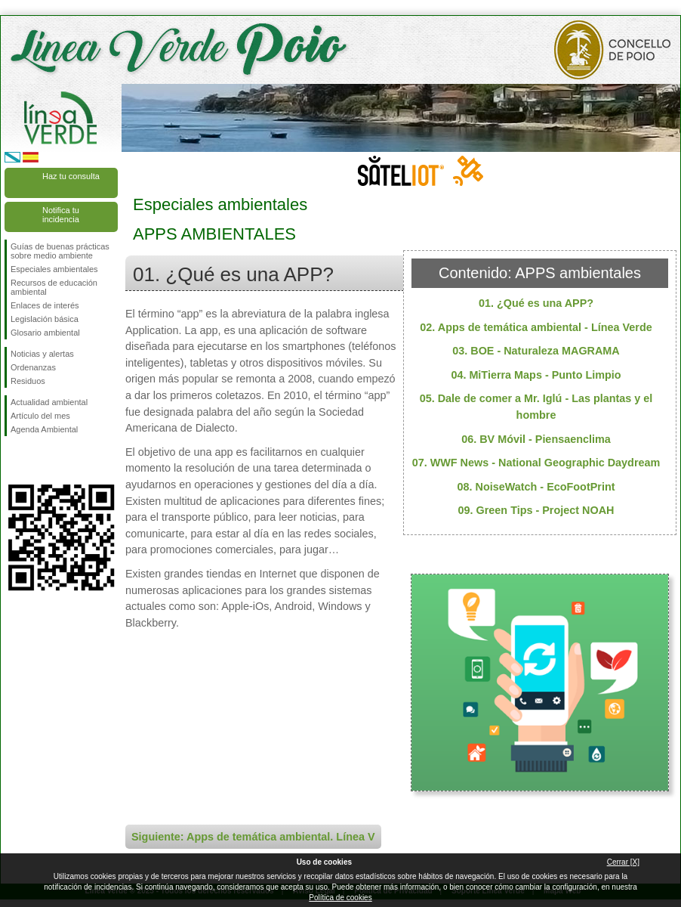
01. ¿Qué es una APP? (536, 303)
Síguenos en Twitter (38, 460)
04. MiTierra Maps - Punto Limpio (536, 375)
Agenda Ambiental (44, 429)
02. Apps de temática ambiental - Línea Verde (536, 327)
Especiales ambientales (54, 269)
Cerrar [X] (623, 862)
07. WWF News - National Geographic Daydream (536, 463)
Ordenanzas (33, 367)
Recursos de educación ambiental (54, 287)
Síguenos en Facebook (14, 460)
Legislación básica (45, 318)
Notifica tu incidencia (60, 215)
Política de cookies (340, 897)
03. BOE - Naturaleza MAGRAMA (536, 351)
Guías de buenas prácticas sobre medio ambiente (60, 251)
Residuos (28, 380)
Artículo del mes (40, 415)
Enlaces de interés (45, 305)
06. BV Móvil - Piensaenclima (536, 439)
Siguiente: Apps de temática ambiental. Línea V (253, 837)
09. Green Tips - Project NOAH (536, 510)
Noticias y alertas (42, 353)
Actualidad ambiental (49, 402)
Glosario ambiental (45, 332)
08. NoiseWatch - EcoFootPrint (536, 487)
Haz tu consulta (71, 176)
